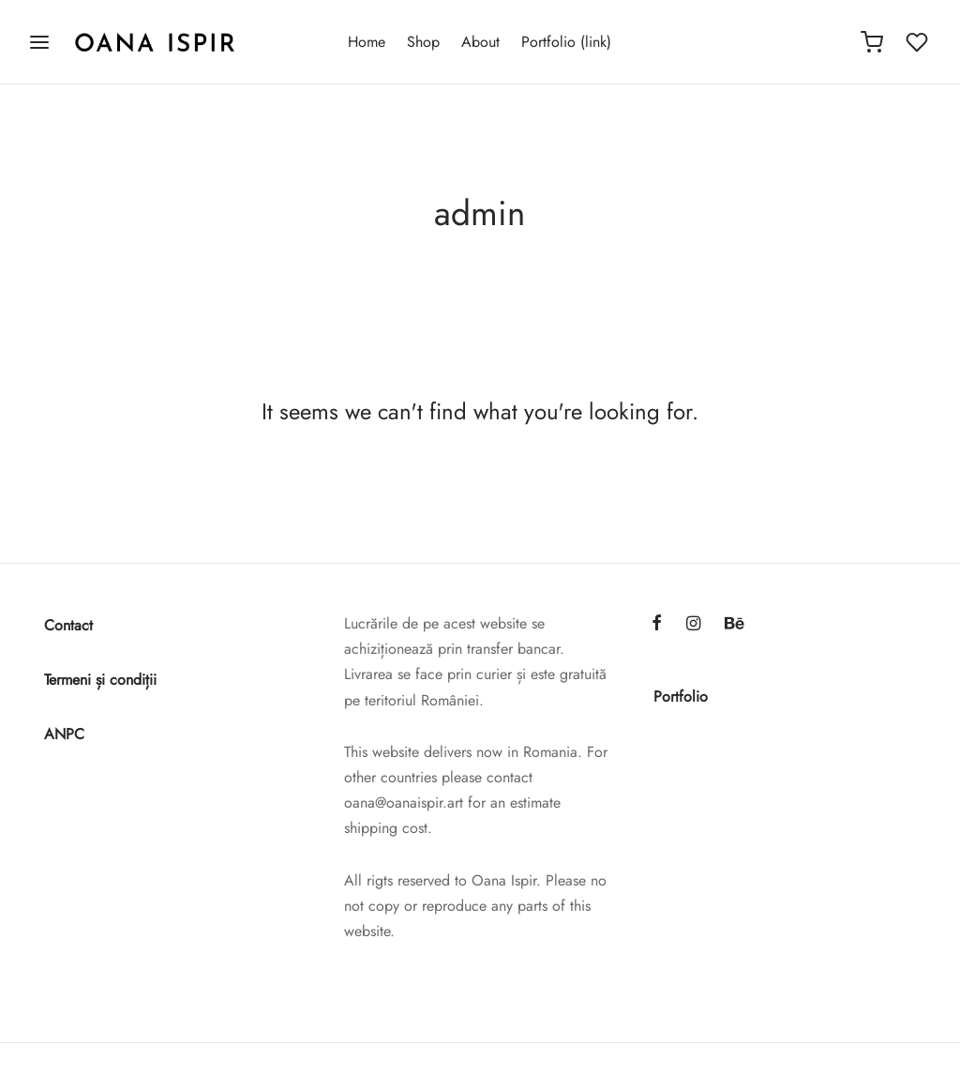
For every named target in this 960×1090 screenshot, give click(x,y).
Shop (423, 42)
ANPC (64, 734)
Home (366, 42)
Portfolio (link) (566, 42)
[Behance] (734, 624)
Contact (68, 625)
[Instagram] (693, 624)
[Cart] (872, 42)
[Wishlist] (919, 42)
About (480, 42)
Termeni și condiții (100, 679)
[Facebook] (656, 624)
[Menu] (39, 42)
